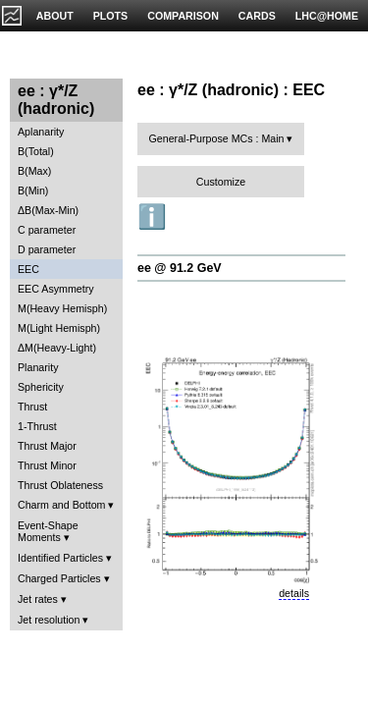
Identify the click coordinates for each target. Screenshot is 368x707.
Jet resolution (48, 619)
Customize (220, 182)
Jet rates (38, 599)
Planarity (38, 367)
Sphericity (41, 387)
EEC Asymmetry (56, 289)
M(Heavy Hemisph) (62, 308)
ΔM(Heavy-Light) (57, 348)
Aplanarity (41, 131)
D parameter (47, 249)
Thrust (32, 406)
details (294, 593)
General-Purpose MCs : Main (217, 138)
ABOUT (55, 16)
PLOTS (111, 16)
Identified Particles (60, 558)
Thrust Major (47, 446)
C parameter (47, 230)
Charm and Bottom (61, 505)
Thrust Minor (47, 465)
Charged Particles (59, 578)
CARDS (257, 16)
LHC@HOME (326, 16)
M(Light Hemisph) (59, 328)
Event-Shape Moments (48, 531)
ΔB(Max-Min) (48, 210)
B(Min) (33, 190)
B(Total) (36, 151)
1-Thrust (37, 426)
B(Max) (34, 171)
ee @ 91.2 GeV (179, 268)
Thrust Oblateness (60, 485)
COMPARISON (183, 16)
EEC (28, 269)
